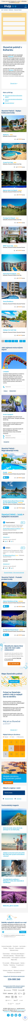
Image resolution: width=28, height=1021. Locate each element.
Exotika (5, 948)
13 (21, 341)
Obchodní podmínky (8, 955)
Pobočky (5, 965)
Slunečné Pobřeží (9, 798)
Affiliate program (15, 963)
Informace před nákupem (17, 953)
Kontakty (14, 967)
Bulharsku (10, 56)
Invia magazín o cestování (18, 957)
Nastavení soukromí (19, 970)
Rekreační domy (14, 950)
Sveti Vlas (19, 798)
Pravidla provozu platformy (14, 972)
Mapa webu (14, 959)
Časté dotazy (6, 953)
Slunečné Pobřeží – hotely (12, 514)
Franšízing (12, 965)
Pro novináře (6, 963)
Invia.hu (22, 1010)
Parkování (11, 948)
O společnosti (20, 965)
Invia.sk (18, 1010)
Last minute (22, 946)
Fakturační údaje (19, 955)
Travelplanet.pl (6, 1011)
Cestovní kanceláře (7, 946)
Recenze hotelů (19, 948)
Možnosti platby (6, 957)
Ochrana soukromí (8, 970)
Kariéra (23, 963)
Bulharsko (11, 9)
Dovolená (6, 9)
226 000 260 (14, 979)
